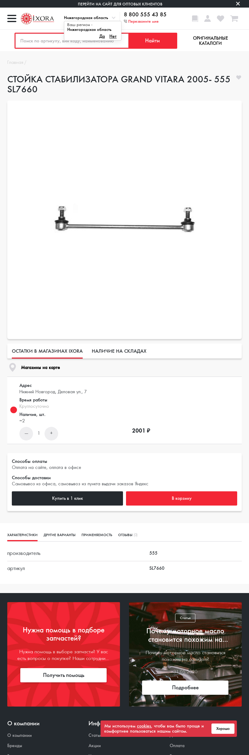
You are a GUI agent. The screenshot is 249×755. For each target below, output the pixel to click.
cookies (144, 726)
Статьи (95, 735)
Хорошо (223, 728)
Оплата (177, 745)
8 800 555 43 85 (145, 15)
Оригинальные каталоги (210, 40)
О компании (19, 735)
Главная (15, 63)
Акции (94, 745)
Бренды (14, 745)
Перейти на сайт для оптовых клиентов (120, 4)
